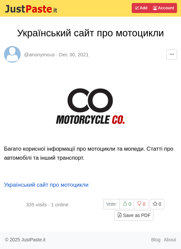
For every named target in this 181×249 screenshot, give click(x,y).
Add (141, 8)
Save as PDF (133, 215)
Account (163, 8)
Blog (155, 239)
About (170, 239)
